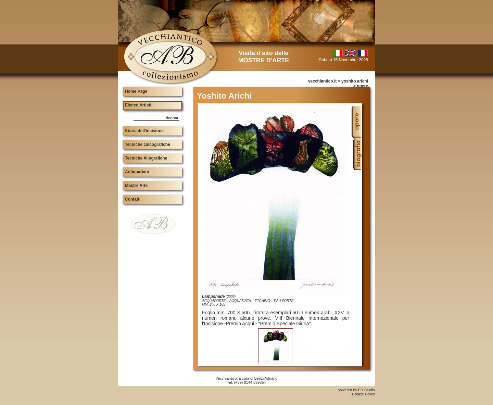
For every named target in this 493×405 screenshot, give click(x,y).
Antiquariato (137, 171)
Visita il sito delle (263, 57)
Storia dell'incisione (144, 130)
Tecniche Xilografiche (146, 158)
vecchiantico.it (322, 81)
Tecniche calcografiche (147, 144)
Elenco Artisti (138, 105)
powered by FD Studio (356, 390)
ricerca (172, 118)
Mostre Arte (136, 185)
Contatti (132, 199)
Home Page (136, 91)
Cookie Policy (363, 394)
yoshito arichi (354, 81)
